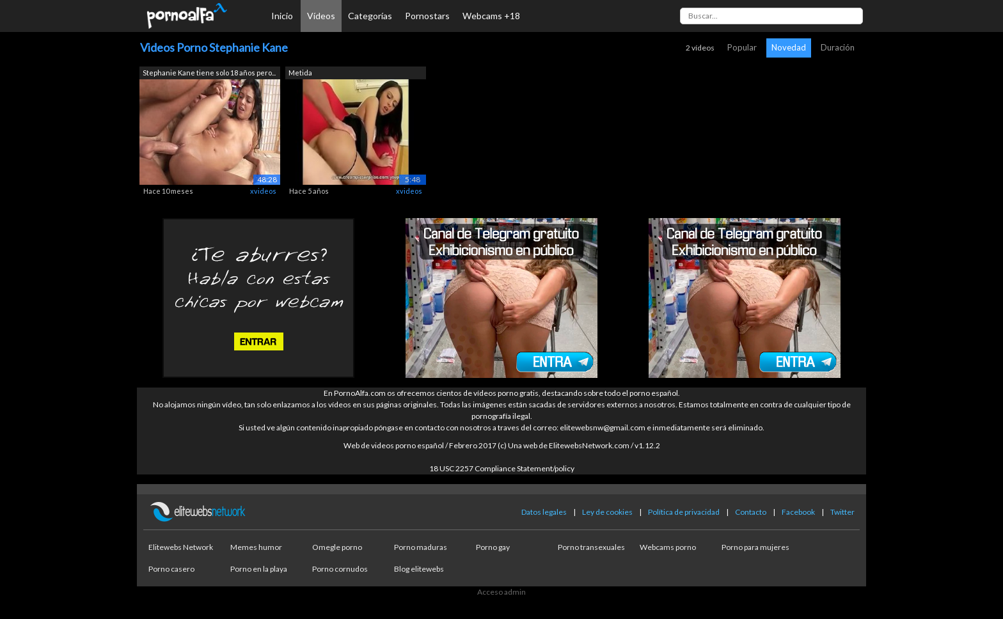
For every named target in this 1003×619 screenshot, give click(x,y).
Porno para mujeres (755, 547)
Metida (300, 72)
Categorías (370, 15)
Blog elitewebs (419, 569)
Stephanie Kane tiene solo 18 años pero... (209, 72)
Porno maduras (420, 547)
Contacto (750, 512)
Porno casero (171, 569)
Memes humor (256, 547)
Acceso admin (501, 592)
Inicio (282, 15)
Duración (838, 47)
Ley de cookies (607, 512)
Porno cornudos (340, 569)
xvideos (263, 191)
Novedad (788, 47)
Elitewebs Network (180, 547)
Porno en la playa (258, 569)
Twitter (842, 512)
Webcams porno (668, 547)
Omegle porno (337, 547)
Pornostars (427, 15)
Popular (742, 47)
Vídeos (321, 15)
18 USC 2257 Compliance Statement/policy (501, 468)
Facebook (798, 512)
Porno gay (493, 547)
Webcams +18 (491, 15)
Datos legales (544, 512)
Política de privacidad (684, 512)
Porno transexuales (591, 547)
